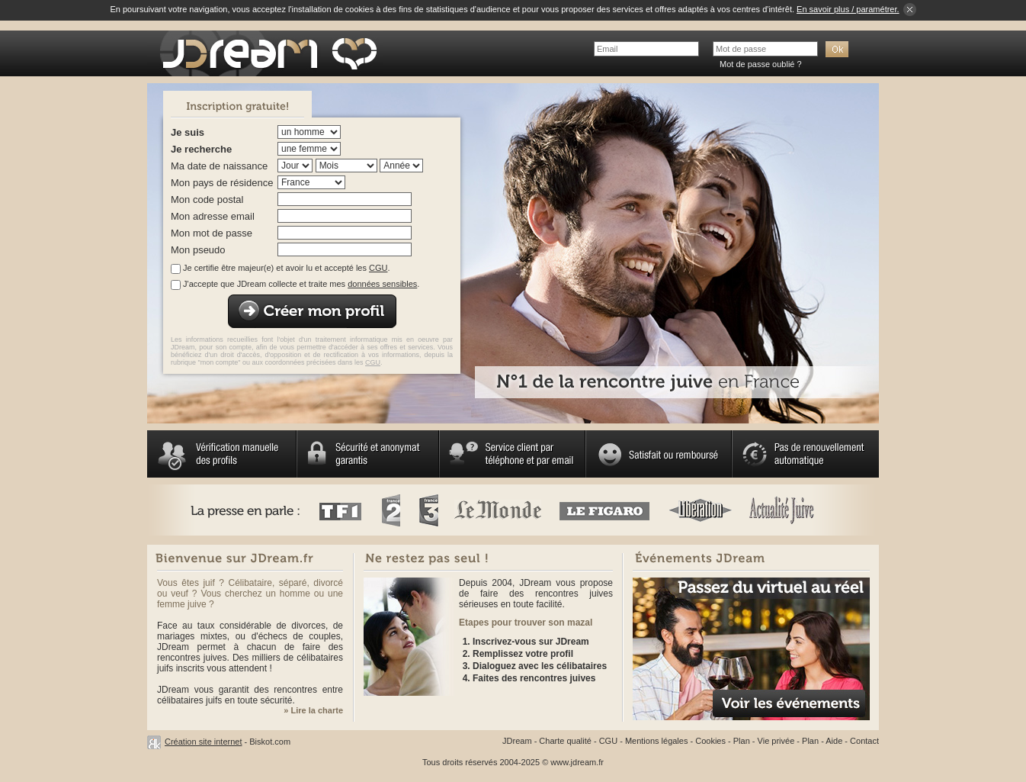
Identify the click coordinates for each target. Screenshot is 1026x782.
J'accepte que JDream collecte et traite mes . (301, 283)
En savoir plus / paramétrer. (848, 9)
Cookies (710, 740)
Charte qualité (565, 740)
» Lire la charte (313, 710)
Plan (741, 740)
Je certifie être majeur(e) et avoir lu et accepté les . (286, 267)
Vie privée (776, 740)
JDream (517, 740)
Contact (864, 740)
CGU (378, 267)
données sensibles (382, 283)
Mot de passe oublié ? (761, 64)
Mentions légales (656, 740)
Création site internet (203, 741)
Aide (834, 740)
